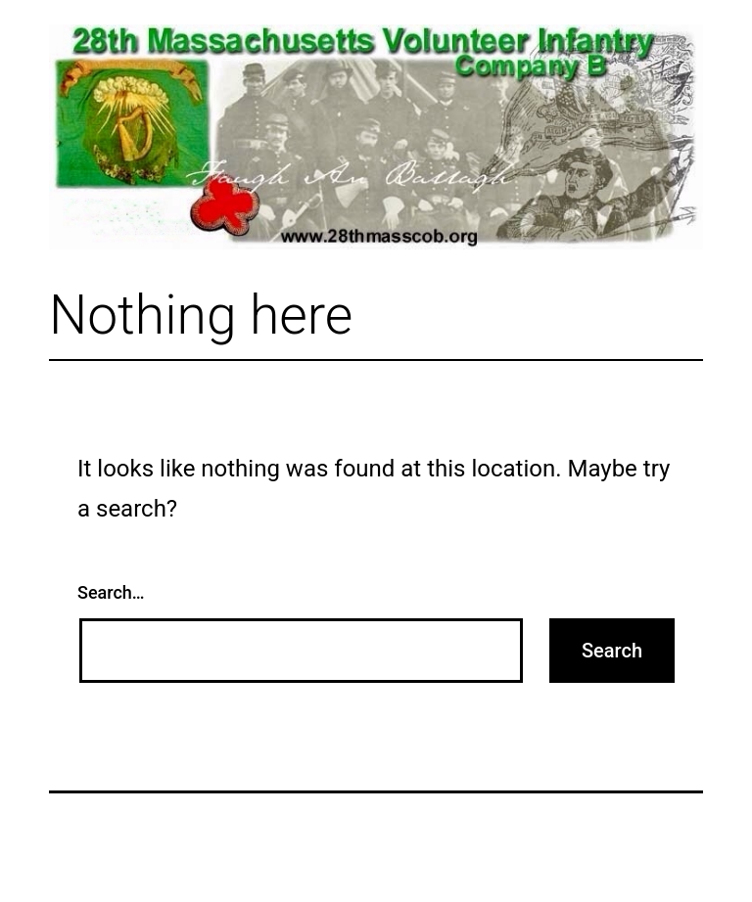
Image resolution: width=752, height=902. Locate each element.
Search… (111, 592)
